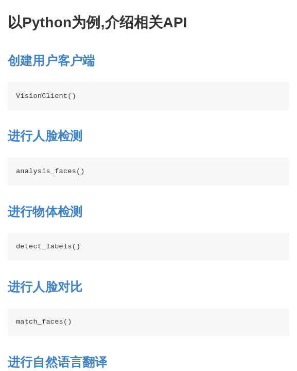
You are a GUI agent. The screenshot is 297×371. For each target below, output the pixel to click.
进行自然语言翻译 (58, 362)
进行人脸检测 (45, 136)
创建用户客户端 (51, 61)
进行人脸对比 (45, 287)
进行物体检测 (45, 211)
